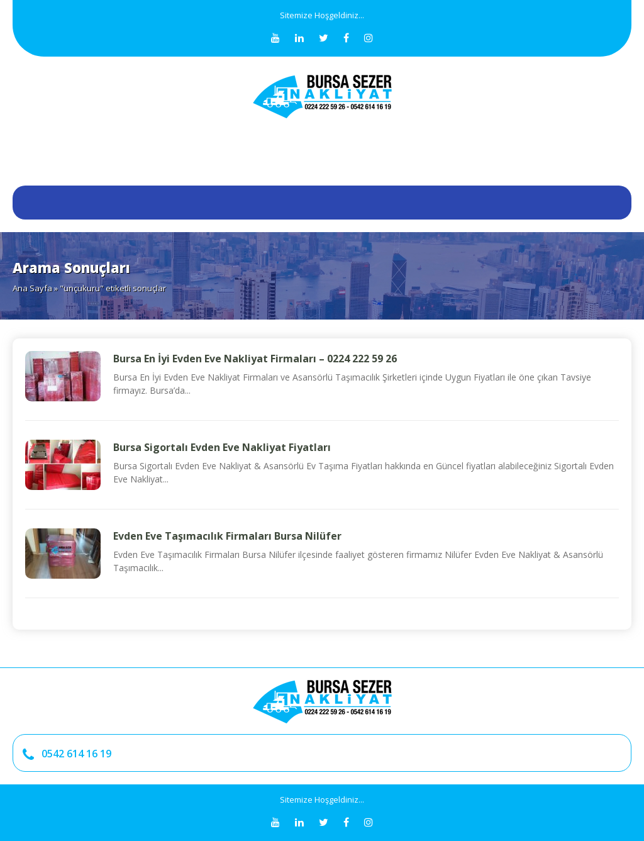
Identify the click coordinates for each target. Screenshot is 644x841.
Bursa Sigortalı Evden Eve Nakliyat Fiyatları (222, 447)
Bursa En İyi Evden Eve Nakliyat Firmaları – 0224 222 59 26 (255, 358)
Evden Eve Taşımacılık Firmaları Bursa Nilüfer (227, 536)
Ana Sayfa (32, 288)
